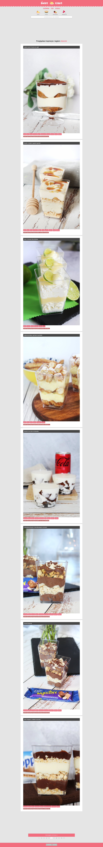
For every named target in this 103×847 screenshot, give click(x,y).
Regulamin (49, 844)
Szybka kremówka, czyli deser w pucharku (33, 335)
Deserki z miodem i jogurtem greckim (32, 143)
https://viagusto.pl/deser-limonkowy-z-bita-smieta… (40, 328)
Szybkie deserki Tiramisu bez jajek (31, 47)
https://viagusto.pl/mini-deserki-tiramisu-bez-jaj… (39, 136)
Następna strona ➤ (51, 835)
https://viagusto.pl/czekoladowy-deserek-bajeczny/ (39, 616)
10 (61, 838)
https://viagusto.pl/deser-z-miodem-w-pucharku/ (39, 232)
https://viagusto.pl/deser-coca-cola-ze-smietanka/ (39, 520)
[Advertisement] (51, 28)
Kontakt (54, 844)
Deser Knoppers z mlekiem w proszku (32, 719)
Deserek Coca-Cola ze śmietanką (31, 431)
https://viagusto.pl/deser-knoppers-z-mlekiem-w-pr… (40, 808)
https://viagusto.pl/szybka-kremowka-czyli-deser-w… (40, 424)
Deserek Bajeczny (28, 623)
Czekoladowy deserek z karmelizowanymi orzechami (35, 527)
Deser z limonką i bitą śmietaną (31, 239)
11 (64, 838)
